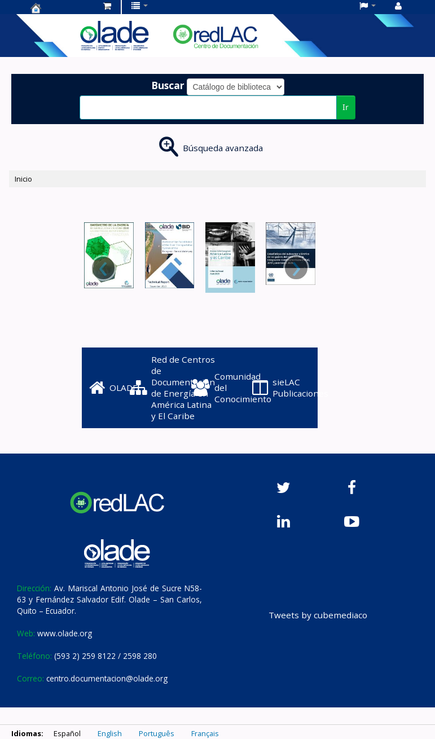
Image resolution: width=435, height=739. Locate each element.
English (110, 733)
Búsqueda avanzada (223, 147)
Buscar (167, 85)
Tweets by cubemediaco (318, 615)
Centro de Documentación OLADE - (58, 8)
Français (205, 733)
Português (156, 733)
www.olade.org (64, 633)
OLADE (113, 387)
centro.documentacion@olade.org (107, 678)
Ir (345, 107)
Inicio (23, 179)
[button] (107, 5)
